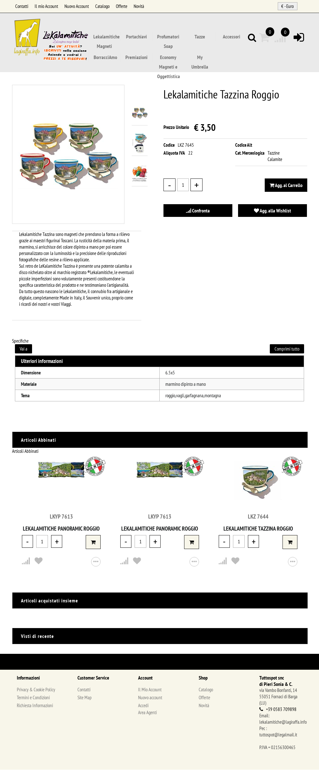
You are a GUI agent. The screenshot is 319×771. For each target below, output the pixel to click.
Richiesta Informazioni (35, 707)
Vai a (23, 350)
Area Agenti (147, 714)
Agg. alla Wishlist (272, 212)
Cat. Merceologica (249, 154)
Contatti (21, 6)
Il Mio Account (150, 691)
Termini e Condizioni (33, 699)
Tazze (200, 37)
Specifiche (20, 342)
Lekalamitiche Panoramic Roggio (61, 529)
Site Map (84, 699)
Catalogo (102, 6)
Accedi (143, 707)
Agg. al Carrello (285, 186)
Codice (169, 146)
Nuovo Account (76, 6)
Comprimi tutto (287, 350)
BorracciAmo (105, 57)
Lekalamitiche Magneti (106, 38)
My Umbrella (199, 58)
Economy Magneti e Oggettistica (168, 58)
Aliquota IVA (174, 154)
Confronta (198, 212)
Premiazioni (136, 57)
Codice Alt (243, 146)
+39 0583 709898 (281, 710)
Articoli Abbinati (25, 452)
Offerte (121, 6)
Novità (139, 6)
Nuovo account (150, 699)
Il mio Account (46, 6)
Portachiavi (136, 37)
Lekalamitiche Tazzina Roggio (258, 529)
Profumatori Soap (168, 38)
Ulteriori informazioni (42, 362)
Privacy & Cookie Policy (36, 691)
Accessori (231, 37)
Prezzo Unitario (176, 128)
